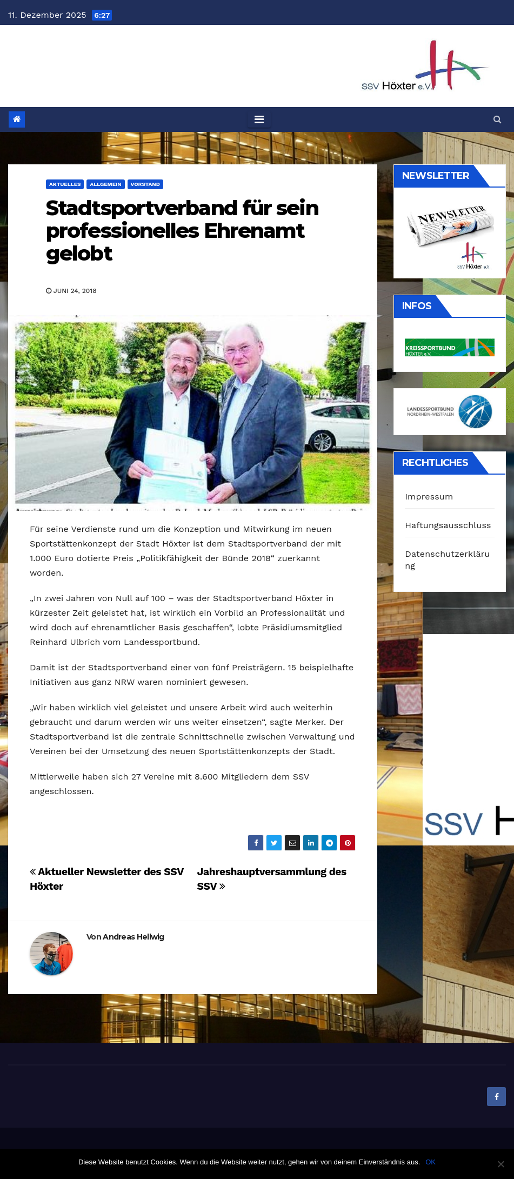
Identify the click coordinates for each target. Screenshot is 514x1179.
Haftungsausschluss (448, 525)
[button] (497, 119)
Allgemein (105, 184)
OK (430, 1162)
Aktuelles (65, 184)
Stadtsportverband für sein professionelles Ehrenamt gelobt (182, 230)
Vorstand (145, 184)
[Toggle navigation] (259, 119)
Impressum (429, 496)
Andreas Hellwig (133, 937)
